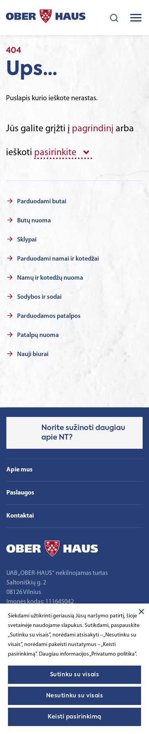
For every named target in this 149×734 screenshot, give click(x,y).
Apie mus (19, 470)
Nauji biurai (32, 354)
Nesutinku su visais (74, 696)
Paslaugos (20, 493)
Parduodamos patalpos (49, 316)
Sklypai (27, 240)
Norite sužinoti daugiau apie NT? (83, 432)
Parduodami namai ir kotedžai (58, 259)
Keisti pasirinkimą (74, 717)
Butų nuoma (34, 221)
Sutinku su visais (74, 675)
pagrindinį (93, 129)
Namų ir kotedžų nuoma (50, 278)
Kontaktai (20, 516)
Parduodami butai (41, 202)
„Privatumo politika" (112, 654)
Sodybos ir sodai (39, 297)
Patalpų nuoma (38, 335)
